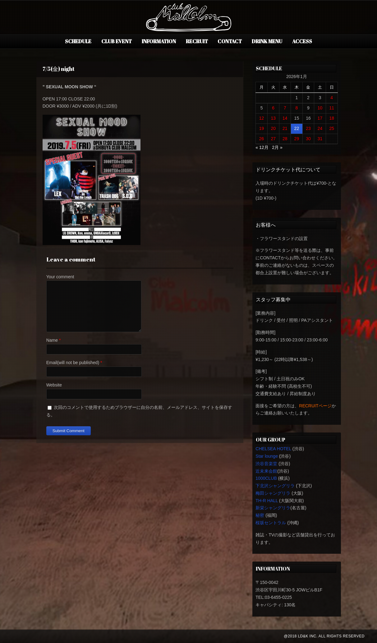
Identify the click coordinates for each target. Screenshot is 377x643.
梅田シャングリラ (272, 493)
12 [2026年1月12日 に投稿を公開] (261, 118)
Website (54, 384)
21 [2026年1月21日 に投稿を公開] (285, 128)
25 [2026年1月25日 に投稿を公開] (331, 128)
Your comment (60, 276)
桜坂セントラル (270, 522)
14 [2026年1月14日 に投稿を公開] (285, 118)
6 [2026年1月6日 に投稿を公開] (273, 107)
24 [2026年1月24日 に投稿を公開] (320, 128)
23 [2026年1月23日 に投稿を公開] (308, 128)
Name (52, 340)
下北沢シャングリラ (275, 485)
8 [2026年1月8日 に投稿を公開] (296, 107)
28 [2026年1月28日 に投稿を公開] (285, 138)
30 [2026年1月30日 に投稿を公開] (308, 138)
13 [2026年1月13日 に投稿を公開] (273, 118)
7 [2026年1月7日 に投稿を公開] (285, 107)
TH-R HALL (266, 500)
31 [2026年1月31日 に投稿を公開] (320, 138)
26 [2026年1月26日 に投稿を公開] (261, 138)
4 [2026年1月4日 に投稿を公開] (331, 97)
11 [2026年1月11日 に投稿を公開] (331, 107)
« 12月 (261, 147)
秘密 (259, 515)
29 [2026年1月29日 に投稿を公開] (296, 138)
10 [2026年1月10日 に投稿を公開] (320, 107)
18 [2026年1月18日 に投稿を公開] (331, 118)
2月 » (277, 147)
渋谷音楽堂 (266, 463)
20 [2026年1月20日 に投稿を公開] (273, 128)
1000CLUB (266, 478)
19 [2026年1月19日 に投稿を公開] (261, 128)
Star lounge (266, 456)
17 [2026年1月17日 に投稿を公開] (320, 118)
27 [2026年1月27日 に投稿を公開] (273, 138)
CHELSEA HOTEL (273, 448)
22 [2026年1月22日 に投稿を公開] (296, 128)
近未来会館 (266, 471)
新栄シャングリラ (272, 507)
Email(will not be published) (72, 362)
